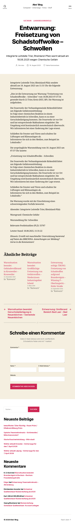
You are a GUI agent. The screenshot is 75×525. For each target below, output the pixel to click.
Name (12, 366)
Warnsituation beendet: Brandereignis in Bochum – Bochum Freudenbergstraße (19, 475)
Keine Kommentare (52, 65)
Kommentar (14, 347)
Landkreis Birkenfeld (42, 20)
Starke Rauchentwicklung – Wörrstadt (19, 439)
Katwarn (27, 20)
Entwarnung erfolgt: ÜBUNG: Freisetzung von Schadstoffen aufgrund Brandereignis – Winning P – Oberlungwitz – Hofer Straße (58, 274)
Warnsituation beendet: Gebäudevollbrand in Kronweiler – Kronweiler (12, 268)
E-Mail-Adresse (44, 366)
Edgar (6, 482)
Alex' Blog (37, 5)
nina (22, 65)
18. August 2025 (35, 65)
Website (13, 375)
